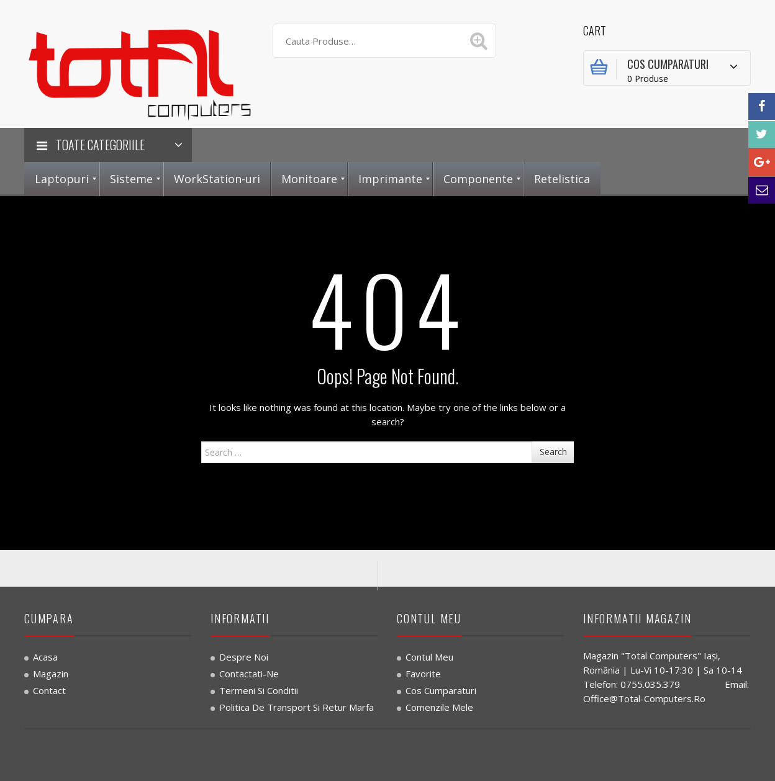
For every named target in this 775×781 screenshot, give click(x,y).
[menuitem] (61, 179)
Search (553, 452)
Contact (49, 690)
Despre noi (243, 657)
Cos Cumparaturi (441, 690)
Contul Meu (429, 657)
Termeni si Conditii (258, 690)
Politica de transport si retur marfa (296, 707)
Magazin (50, 673)
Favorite (423, 673)
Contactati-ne (249, 673)
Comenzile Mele (439, 707)
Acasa (45, 657)
